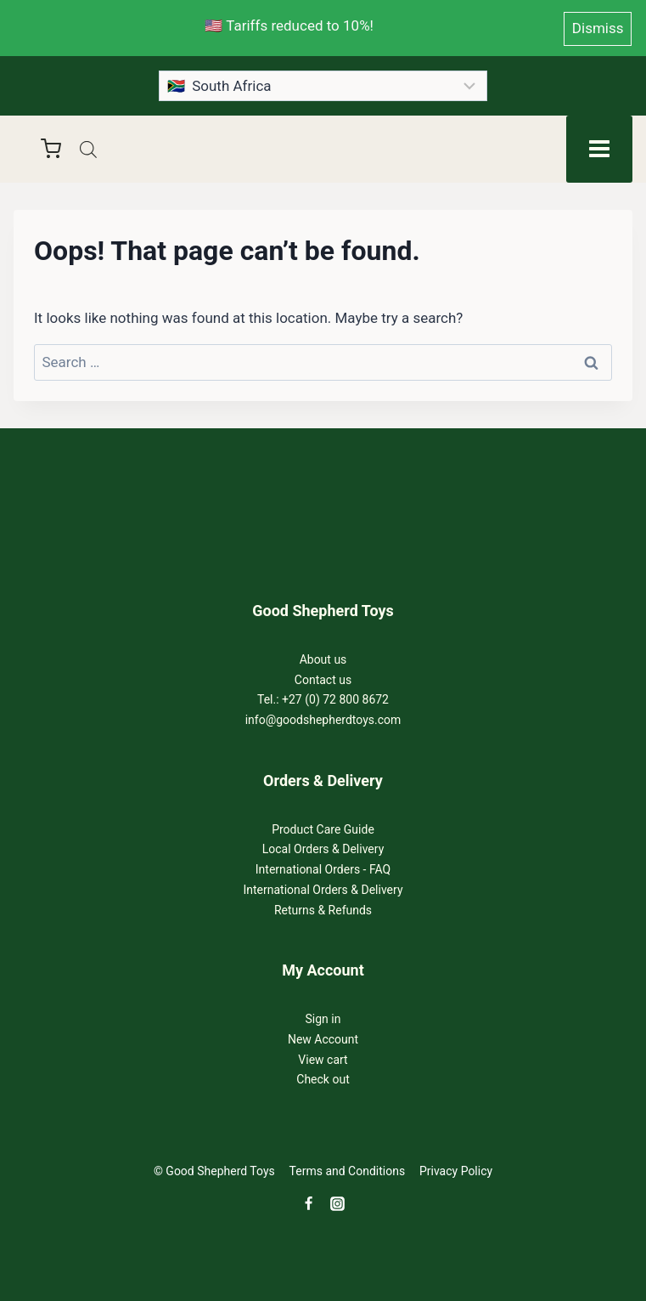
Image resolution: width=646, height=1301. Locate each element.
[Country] (323, 83)
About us (323, 657)
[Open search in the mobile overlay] (88, 147)
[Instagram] (337, 1201)
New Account (323, 1037)
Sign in (323, 1016)
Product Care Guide (323, 827)
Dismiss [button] (598, 26)
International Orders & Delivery (322, 887)
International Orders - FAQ (323, 867)
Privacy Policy (455, 1169)
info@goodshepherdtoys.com (323, 717)
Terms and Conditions (347, 1169)
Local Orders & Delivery (323, 847)
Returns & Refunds (323, 907)
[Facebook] (309, 1201)
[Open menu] (599, 146)
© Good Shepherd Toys (214, 1169)
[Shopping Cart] (42, 146)
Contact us (323, 677)
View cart (322, 1057)
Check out (322, 1077)
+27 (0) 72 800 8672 (335, 697)
